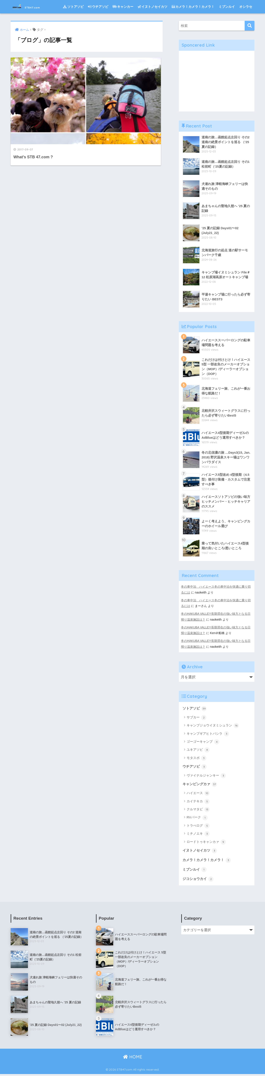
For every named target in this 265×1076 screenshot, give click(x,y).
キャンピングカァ (201, 785)
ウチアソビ (98, 6)
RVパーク (197, 818)
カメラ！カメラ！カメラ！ (193, 6)
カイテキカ (198, 802)
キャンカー (123, 6)
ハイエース (198, 794)
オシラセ (245, 6)
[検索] (249, 26)
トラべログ (198, 826)
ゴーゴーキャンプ (203, 742)
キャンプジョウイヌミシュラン (213, 726)
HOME (132, 1058)
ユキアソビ (198, 750)
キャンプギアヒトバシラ (208, 734)
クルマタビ (198, 810)
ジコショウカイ (199, 880)
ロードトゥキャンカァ (206, 842)
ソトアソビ (73, 6)
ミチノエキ (198, 834)
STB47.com (32, 6)
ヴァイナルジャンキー (206, 776)
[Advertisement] (216, 81)
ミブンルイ (227, 6)
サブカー (196, 718)
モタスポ (196, 758)
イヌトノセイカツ (152, 6)
